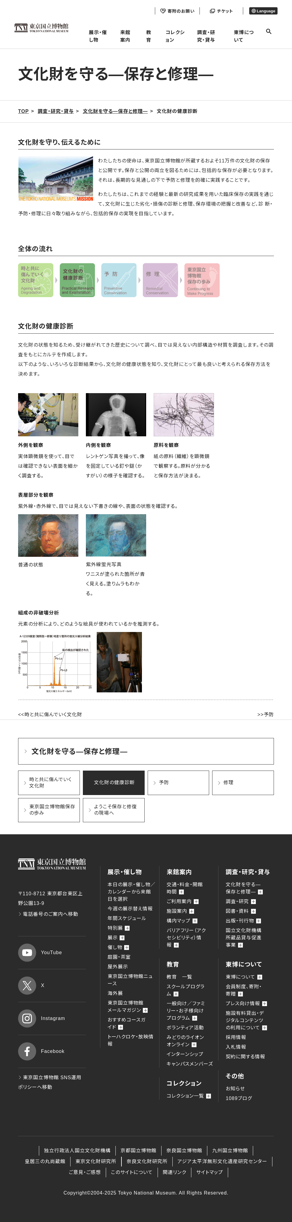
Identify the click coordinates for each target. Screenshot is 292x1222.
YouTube (40, 953)
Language (263, 11)
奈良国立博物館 (184, 1150)
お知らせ (235, 1088)
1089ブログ (239, 1098)
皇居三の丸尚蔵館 (45, 1161)
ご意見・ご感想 (85, 1172)
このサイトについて (132, 1172)
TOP (23, 111)
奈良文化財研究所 (147, 1161)
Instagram (41, 1018)
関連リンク (174, 1172)
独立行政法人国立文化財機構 (77, 1150)
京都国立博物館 (138, 1150)
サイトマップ (209, 1172)
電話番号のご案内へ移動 (48, 914)
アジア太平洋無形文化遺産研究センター (222, 1161)
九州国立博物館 (230, 1150)
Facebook (41, 1051)
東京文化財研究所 (95, 1161)
